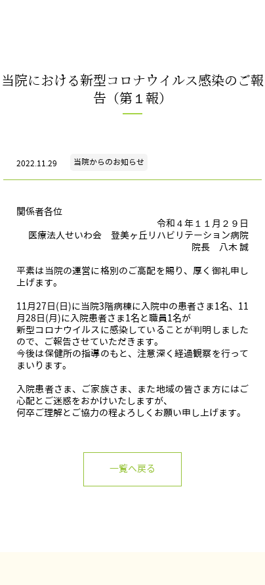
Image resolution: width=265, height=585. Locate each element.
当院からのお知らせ (108, 162)
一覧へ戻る (132, 469)
